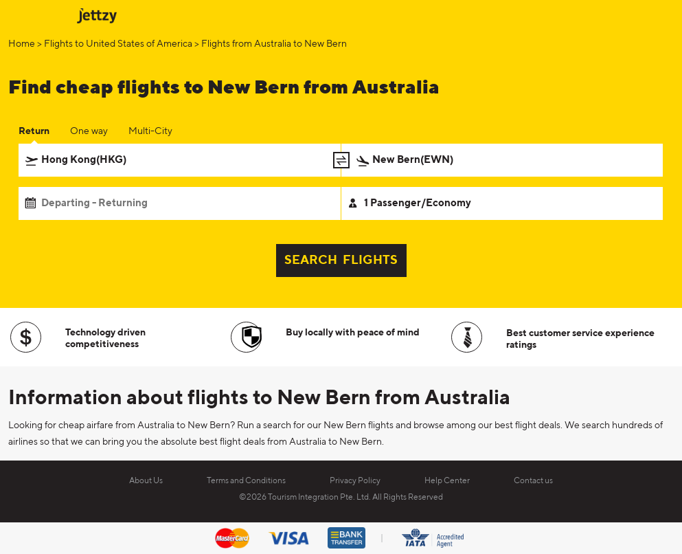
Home (21, 44)
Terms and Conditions (246, 481)
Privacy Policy (355, 481)
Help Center (447, 481)
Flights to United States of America (118, 44)
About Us (146, 481)
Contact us (533, 481)
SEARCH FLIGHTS (341, 260)
